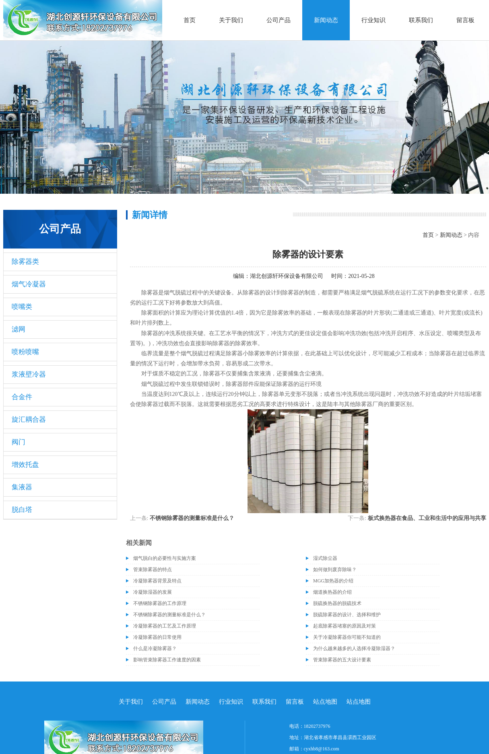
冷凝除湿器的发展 (152, 592)
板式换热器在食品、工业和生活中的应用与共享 (427, 518)
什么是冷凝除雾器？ (155, 648)
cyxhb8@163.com (321, 749)
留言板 (465, 20)
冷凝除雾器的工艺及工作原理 (164, 626)
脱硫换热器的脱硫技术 (337, 603)
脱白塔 (22, 510)
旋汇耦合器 (29, 419)
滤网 (18, 329)
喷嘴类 (22, 307)
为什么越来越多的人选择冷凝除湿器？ (354, 648)
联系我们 (421, 20)
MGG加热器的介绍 (333, 581)
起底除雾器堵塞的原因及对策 (344, 626)
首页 (190, 20)
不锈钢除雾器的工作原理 (159, 603)
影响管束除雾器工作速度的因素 (167, 660)
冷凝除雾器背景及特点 (157, 581)
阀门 (18, 442)
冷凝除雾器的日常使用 (157, 637)
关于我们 (231, 20)
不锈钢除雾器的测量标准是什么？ (192, 518)
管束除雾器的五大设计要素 (342, 660)
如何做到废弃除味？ (335, 569)
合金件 (22, 397)
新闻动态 (326, 20)
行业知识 (373, 20)
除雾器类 (25, 261)
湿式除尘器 (325, 558)
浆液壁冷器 (29, 374)
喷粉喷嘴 (25, 352)
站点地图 (325, 701)
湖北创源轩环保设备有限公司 (286, 276)
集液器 (22, 487)
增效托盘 (25, 464)
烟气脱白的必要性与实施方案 (164, 558)
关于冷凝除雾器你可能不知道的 (347, 637)
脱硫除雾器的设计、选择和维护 (347, 614)
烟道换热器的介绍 (332, 592)
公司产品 (278, 20)
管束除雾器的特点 (152, 569)
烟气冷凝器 (29, 284)
